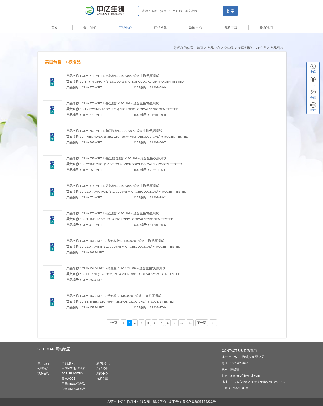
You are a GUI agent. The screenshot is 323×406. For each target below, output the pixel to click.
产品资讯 (160, 27)
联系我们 (266, 27)
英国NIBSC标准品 (73, 383)
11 (190, 322)
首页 (54, 27)
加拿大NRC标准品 (73, 388)
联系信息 (43, 373)
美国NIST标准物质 (74, 368)
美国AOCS (69, 378)
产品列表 (276, 48)
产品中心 (125, 27)
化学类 (229, 48)
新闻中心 (195, 27)
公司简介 (43, 368)
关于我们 (90, 27)
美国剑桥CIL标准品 (252, 48)
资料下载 (230, 27)
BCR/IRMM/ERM (72, 373)
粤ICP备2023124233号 (199, 402)
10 (182, 322)
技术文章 (102, 378)
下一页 (201, 322)
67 (213, 322)
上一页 (113, 322)
